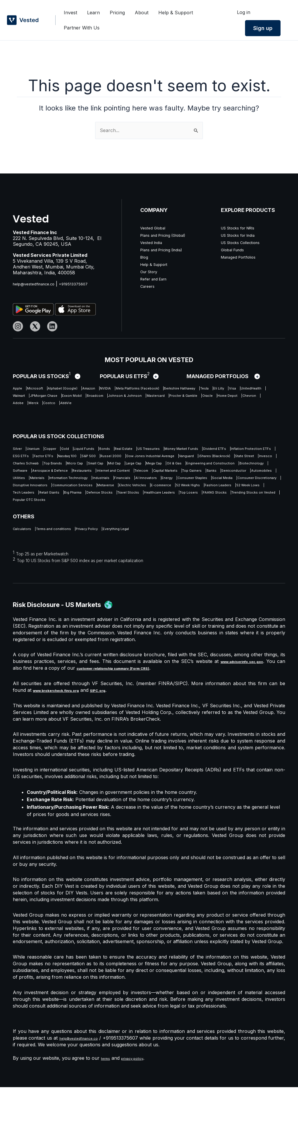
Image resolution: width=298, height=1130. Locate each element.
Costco (130, 416)
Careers (149, 286)
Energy (235, 504)
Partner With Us (82, 25)
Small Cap (160, 477)
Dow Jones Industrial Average (109, 468)
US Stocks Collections (245, 242)
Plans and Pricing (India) (167, 249)
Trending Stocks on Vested (118, 540)
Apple (19, 389)
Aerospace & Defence (208, 486)
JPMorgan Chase (210, 398)
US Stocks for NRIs (243, 228)
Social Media (76, 513)
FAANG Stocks (63, 540)
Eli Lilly (93, 398)
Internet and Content (36, 495)
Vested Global (155, 228)
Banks (180, 495)
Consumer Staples (33, 513)
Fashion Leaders (185, 522)
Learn (93, 15)
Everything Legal (160, 571)
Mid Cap (189, 477)
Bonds (148, 449)
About (141, 15)
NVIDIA (148, 389)
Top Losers (25, 540)
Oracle (223, 407)
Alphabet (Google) (84, 389)
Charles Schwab (57, 477)
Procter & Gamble (187, 407)
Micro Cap (129, 477)
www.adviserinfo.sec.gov (244, 704)
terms (107, 1101)
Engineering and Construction (74, 486)
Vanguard (162, 468)
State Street (247, 468)
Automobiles (251, 495)
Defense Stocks (138, 531)
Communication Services (244, 513)
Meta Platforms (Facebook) (195, 389)
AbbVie (154, 416)
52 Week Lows (228, 522)
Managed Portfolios (242, 257)
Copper (69, 449)
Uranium (43, 449)
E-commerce (103, 522)
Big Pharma (99, 531)
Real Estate (175, 449)
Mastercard (146, 407)
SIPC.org (119, 733)
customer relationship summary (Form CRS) (136, 711)
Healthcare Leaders (224, 531)
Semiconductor (212, 495)
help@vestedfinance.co (38, 284)
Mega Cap (249, 477)
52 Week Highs (142, 522)
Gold (91, 449)
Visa (114, 398)
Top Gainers (150, 495)
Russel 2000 (54, 468)
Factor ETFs (216, 459)
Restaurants (254, 486)
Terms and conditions (70, 571)
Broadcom (60, 407)
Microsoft (44, 389)
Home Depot (27, 416)
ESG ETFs (183, 459)
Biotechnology (131, 486)
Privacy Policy (118, 571)
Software (165, 486)
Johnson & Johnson (103, 407)
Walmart (173, 398)
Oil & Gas (23, 486)
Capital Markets (112, 495)
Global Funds (235, 249)
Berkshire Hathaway (35, 398)
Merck (107, 416)
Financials (169, 504)
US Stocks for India (243, 235)
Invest (70, 15)
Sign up (262, 28)
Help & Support (175, 15)
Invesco (21, 477)
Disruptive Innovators (184, 513)
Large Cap (218, 477)
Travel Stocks (179, 531)
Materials (47, 504)
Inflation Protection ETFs (136, 459)
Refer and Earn (157, 279)
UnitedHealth (141, 398)
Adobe (84, 416)
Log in (243, 12)
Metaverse (24, 522)
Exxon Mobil (26, 407)
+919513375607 (86, 284)
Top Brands (96, 477)
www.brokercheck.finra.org (65, 733)
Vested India (153, 242)
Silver (19, 449)
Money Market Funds (36, 459)
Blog (145, 257)
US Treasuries (212, 449)
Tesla (72, 398)
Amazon (122, 389)
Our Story (151, 271)
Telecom (76, 495)
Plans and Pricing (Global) (169, 235)
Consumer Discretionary (125, 513)
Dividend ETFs (84, 459)
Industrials (138, 504)
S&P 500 (22, 468)
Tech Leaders (28, 531)
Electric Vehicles (62, 522)
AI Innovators (204, 504)
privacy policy (140, 1101)
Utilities (20, 504)
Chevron (59, 416)
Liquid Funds (118, 449)
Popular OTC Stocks (179, 540)
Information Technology (92, 504)
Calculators (25, 571)
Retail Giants (64, 531)
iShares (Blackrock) (203, 468)
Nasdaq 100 (252, 459)
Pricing (117, 15)
